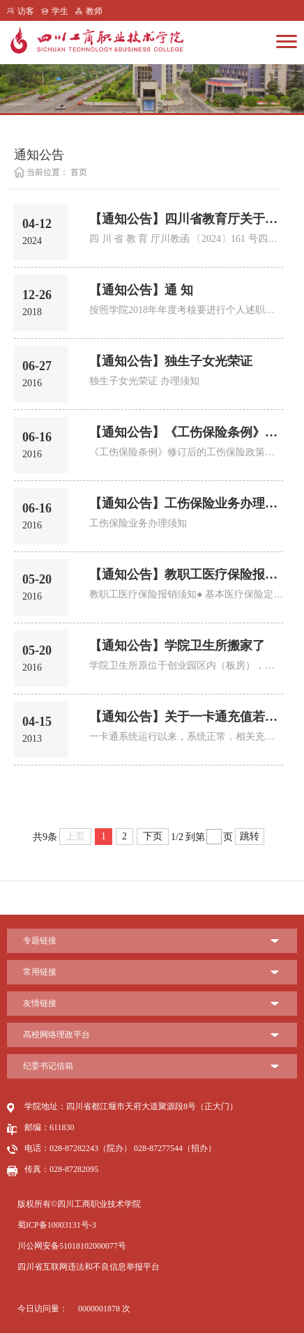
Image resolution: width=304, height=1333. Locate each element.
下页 (152, 836)
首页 (78, 172)
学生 (60, 11)
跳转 (249, 836)
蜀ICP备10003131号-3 (56, 1225)
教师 (94, 11)
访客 (25, 11)
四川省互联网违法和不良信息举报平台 (88, 1267)
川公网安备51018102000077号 (71, 1246)
